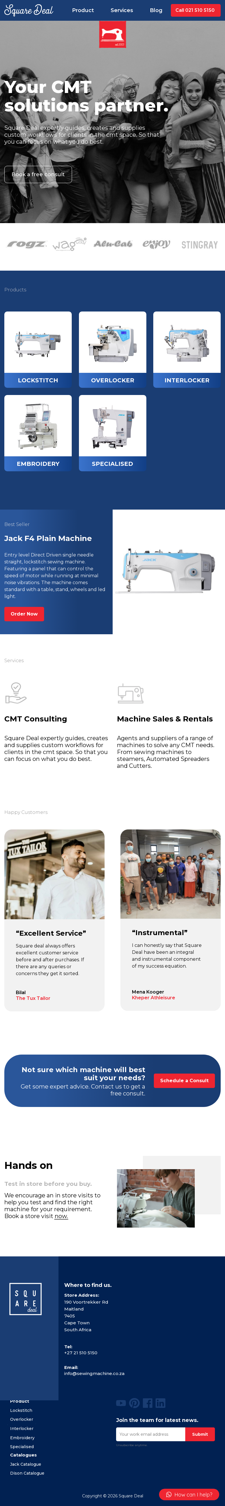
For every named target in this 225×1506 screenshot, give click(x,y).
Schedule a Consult (184, 1080)
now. (61, 1216)
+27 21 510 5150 (80, 1352)
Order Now (24, 614)
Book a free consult (38, 174)
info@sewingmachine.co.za (94, 1373)
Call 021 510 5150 (195, 10)
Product (83, 10)
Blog (156, 10)
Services (122, 10)
